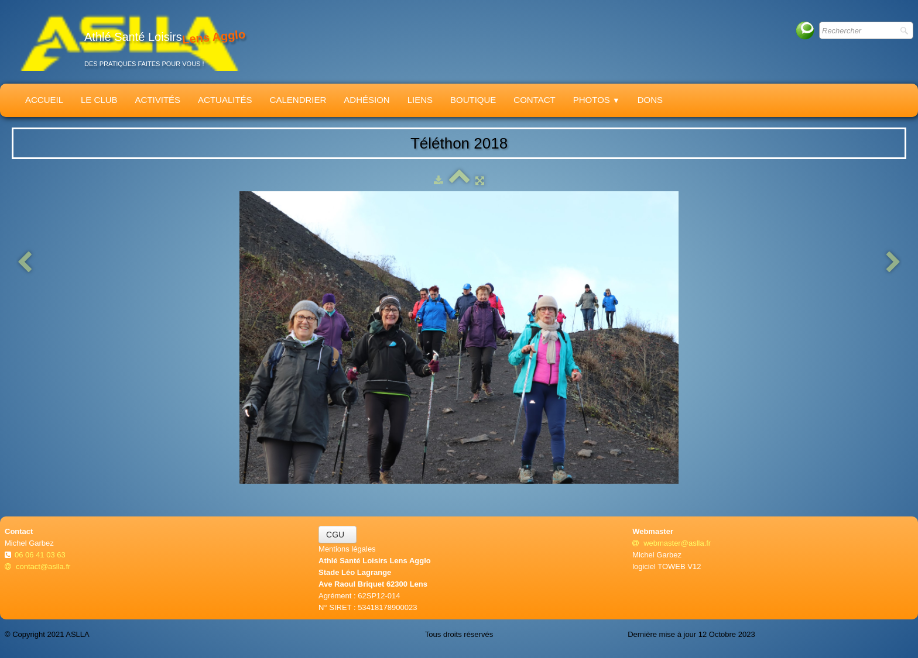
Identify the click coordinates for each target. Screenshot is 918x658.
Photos (596, 100)
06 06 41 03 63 (41, 554)
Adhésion (366, 100)
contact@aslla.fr (37, 566)
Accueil (44, 100)
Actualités (225, 100)
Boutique (473, 100)
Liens (420, 100)
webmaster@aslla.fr (671, 543)
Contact (534, 100)
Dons (650, 100)
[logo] (129, 42)
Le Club (99, 100)
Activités (158, 100)
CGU (337, 534)
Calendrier (298, 100)
